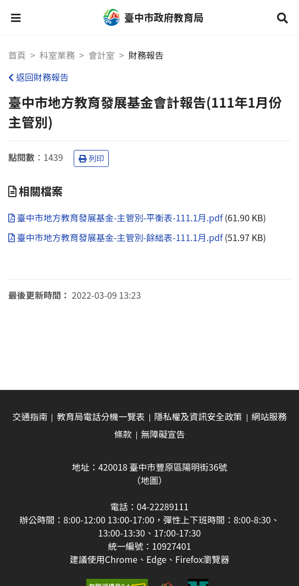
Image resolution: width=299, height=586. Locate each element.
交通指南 (29, 416)
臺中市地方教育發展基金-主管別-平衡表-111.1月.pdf (116, 217)
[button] (16, 17)
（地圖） (149, 480)
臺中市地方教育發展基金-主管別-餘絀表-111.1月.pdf (116, 237)
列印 (91, 158)
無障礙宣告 (163, 433)
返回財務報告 (38, 76)
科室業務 (57, 55)
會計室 (101, 55)
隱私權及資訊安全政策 (198, 416)
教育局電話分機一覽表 (101, 416)
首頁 (17, 55)
